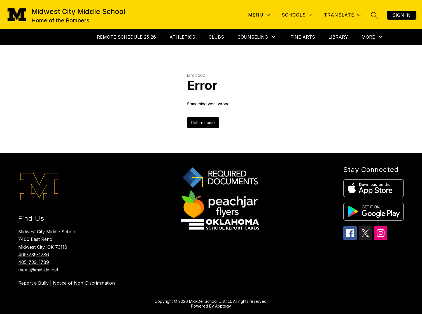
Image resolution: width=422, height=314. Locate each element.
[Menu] (259, 14)
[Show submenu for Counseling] (252, 37)
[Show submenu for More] (368, 37)
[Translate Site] (342, 14)
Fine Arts (302, 37)
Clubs (216, 37)
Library (338, 37)
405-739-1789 (33, 262)
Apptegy (223, 306)
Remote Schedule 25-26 (126, 37)
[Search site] (374, 15)
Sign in (402, 15)
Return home (203, 122)
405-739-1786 (33, 254)
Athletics (182, 37)
